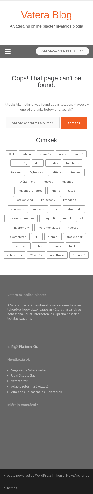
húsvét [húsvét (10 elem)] (48, 181)
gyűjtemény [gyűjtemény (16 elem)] (27, 181)
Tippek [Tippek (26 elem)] (56, 246)
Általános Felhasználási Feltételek (36, 392)
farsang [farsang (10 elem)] (16, 172)
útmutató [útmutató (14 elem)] (79, 255)
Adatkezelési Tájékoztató (30, 386)
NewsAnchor (75, 475)
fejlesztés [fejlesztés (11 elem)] (36, 172)
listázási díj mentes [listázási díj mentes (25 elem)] (21, 218)
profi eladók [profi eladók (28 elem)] (74, 237)
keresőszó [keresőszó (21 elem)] (18, 209)
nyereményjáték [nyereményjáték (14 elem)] (49, 227)
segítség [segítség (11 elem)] (21, 246)
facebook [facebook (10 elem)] (72, 163)
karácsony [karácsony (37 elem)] (48, 200)
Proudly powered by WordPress (27, 475)
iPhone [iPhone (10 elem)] (55, 190)
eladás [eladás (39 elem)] (53, 163)
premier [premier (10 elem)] (53, 237)
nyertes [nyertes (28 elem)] (73, 227)
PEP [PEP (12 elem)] (36, 237)
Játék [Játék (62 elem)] (71, 190)
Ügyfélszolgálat (23, 375)
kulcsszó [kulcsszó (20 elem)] (39, 209)
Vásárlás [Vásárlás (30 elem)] (36, 255)
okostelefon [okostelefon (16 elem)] (18, 237)
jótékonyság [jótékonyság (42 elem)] (24, 200)
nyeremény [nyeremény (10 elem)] (22, 227)
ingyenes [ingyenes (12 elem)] (67, 181)
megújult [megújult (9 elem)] (49, 218)
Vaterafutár (19, 381)
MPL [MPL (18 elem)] (82, 218)
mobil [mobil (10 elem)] (67, 218)
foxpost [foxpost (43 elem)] (76, 172)
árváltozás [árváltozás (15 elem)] (57, 255)
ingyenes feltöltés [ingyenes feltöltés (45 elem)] (30, 190)
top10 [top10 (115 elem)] (73, 246)
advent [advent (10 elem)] (27, 154)
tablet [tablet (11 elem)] (39, 246)
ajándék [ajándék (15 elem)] (45, 154)
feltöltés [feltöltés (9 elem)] (57, 172)
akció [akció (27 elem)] (62, 154)
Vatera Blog (46, 14)
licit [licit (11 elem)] (55, 209)
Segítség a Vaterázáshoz (29, 370)
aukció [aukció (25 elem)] (78, 154)
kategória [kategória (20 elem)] (69, 200)
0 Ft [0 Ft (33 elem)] (11, 154)
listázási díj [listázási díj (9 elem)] (74, 209)
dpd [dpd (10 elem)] (37, 163)
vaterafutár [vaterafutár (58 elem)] (14, 255)
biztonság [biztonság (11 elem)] (20, 163)
